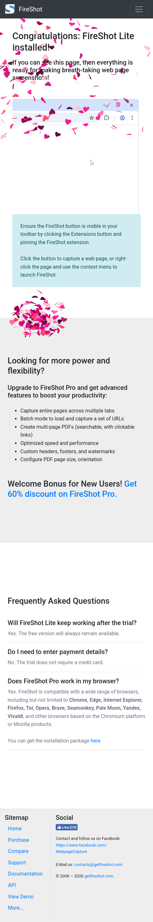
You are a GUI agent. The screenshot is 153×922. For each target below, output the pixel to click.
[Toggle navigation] (139, 9)
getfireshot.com (98, 876)
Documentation (25, 874)
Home (15, 829)
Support (17, 863)
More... (16, 908)
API (12, 885)
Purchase (18, 840)
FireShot (23, 9)
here (96, 741)
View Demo (21, 897)
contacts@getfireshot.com (98, 864)
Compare (18, 851)
